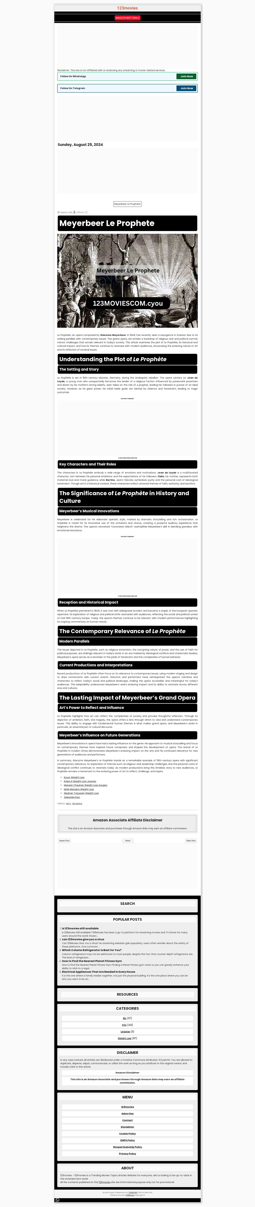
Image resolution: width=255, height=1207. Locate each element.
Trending (77, 803)
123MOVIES (133, 1192)
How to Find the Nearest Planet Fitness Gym (92, 961)
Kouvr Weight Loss (74, 777)
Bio (124, 1018)
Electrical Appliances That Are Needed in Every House (98, 972)
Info (68, 803)
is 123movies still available (80, 928)
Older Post (190, 841)
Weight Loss (124, 1038)
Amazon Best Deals (127, 17)
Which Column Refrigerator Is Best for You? (91, 950)
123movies (127, 1107)
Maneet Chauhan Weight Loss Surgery (85, 785)
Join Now (187, 76)
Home (127, 841)
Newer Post (64, 841)
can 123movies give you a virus (83, 939)
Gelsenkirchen (72, 797)
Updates (125, 1031)
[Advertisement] (127, 46)
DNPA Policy (127, 1140)
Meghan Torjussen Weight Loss (81, 793)
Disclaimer (127, 1127)
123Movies (130, 1195)
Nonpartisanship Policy (127, 1147)
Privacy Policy (127, 1153)
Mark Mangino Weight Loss (79, 789)
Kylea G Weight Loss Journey (80, 781)
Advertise (127, 1113)
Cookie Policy (127, 1133)
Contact (127, 1120)
